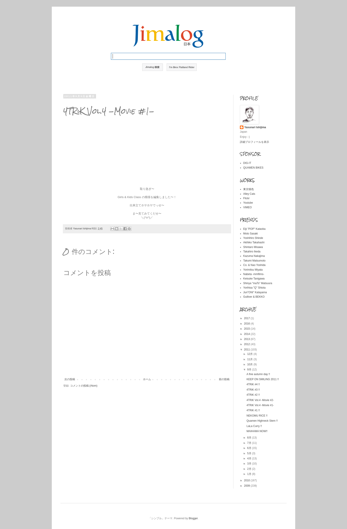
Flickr (246, 198)
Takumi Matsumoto (254, 260)
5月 (249, 453)
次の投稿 (69, 379)
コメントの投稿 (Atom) (83, 385)
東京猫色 (248, 189)
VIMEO (247, 207)
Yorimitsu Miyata (253, 269)
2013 (247, 339)
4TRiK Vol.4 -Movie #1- (260, 405)
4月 (249, 458)
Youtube (248, 202)
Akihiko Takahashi (253, 242)
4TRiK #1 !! (253, 410)
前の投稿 (224, 379)
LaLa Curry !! (254, 426)
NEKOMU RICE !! (257, 415)
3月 (249, 463)
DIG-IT (247, 163)
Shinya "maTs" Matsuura (257, 283)
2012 (247, 344)
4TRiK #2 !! (253, 394)
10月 (250, 364)
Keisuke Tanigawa (254, 278)
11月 (250, 359)
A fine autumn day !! (258, 374)
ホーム (147, 379)
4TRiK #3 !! (253, 389)
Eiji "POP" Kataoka (254, 228)
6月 (249, 448)
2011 (247, 349)
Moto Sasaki (250, 233)
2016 (247, 323)
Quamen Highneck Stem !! (262, 420)
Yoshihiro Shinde (253, 238)
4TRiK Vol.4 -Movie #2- (260, 400)
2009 (247, 485)
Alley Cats (249, 193)
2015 (247, 328)
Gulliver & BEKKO (254, 296)
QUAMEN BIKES (253, 167)
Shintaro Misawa (253, 247)
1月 (249, 474)
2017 (247, 318)
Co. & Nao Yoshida (254, 265)
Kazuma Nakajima (254, 256)
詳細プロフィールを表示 (254, 142)
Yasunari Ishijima (255, 127)
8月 (249, 437)
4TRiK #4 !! (253, 384)
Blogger (193, 518)
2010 (247, 480)
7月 (249, 442)
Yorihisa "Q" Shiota (254, 287)
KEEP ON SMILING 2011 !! (263, 379)
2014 (247, 334)
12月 (250, 354)
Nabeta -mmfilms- (253, 274)
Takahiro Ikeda (251, 251)
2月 (249, 468)
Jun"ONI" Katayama (255, 292)
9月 (249, 369)
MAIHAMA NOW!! (257, 431)
